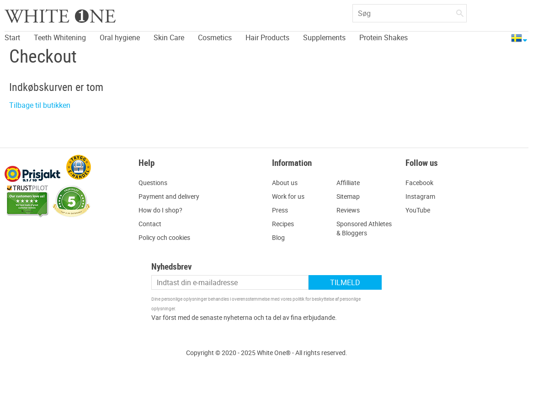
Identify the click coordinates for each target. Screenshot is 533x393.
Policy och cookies (164, 237)
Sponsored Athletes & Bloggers (364, 228)
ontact (152, 223)
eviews (350, 210)
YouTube (417, 210)
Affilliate (348, 182)
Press (280, 210)
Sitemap (348, 196)
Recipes (283, 223)
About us (285, 182)
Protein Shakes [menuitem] (383, 37)
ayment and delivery (171, 196)
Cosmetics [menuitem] (215, 37)
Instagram (420, 196)
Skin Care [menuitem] (169, 37)
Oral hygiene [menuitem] (120, 37)
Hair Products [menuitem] (267, 37)
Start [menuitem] (12, 37)
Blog (278, 237)
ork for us (290, 196)
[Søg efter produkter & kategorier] (409, 13)
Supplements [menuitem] (324, 37)
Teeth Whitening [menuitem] (60, 37)
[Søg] (460, 11)
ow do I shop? (162, 210)
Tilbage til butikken (39, 105)
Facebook (419, 182)
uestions (155, 182)
